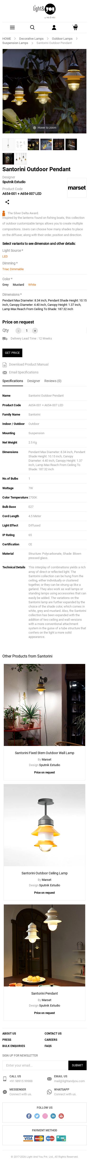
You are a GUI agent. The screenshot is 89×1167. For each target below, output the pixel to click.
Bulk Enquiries (13, 1046)
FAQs (48, 1046)
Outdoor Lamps (62, 38)
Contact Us (53, 1033)
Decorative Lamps (31, 38)
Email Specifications (20, 372)
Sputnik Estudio (13, 182)
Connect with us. (20, 1094)
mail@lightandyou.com (69, 1081)
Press (6, 1039)
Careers (51, 1039)
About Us (9, 1033)
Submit (77, 1065)
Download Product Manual (25, 364)
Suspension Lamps (15, 43)
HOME (6, 38)
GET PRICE (12, 353)
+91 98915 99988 (21, 1081)
